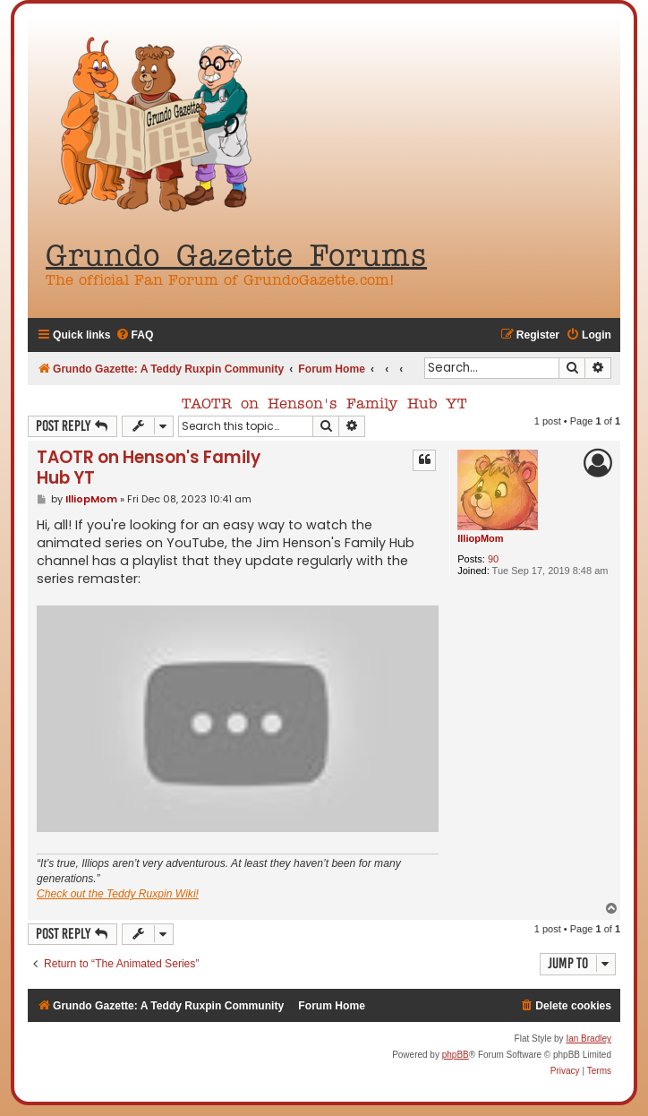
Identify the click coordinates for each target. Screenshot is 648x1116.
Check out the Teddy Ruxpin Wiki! (118, 894)
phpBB (455, 1055)
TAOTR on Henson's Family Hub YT (324, 405)
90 (493, 559)
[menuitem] (134, 335)
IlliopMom (480, 538)
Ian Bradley (588, 1038)
